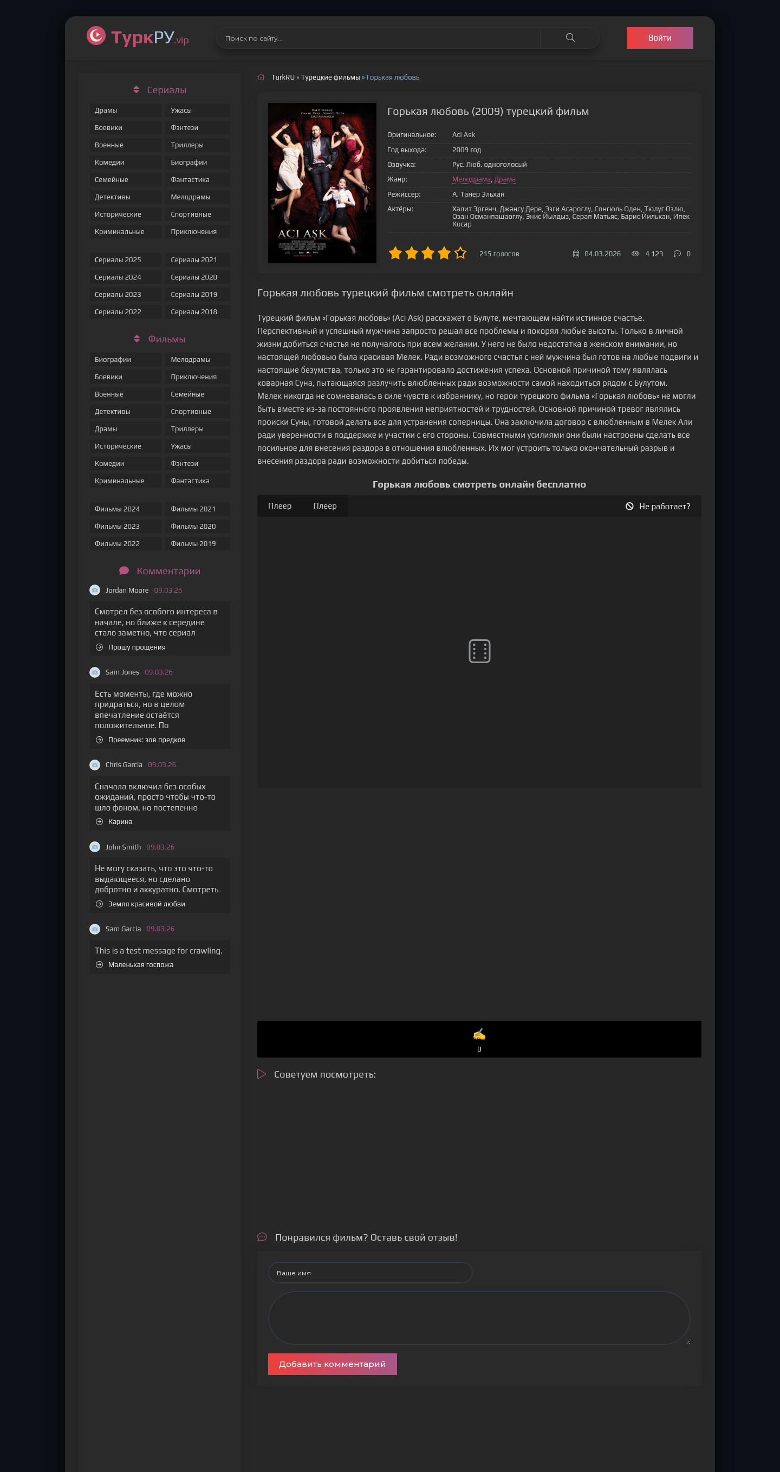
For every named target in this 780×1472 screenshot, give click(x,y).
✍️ (479, 1041)
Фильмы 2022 (117, 544)
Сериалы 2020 (194, 277)
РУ (150, 36)
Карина (114, 821)
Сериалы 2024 (118, 277)
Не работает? (658, 506)
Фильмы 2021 (193, 509)
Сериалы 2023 (118, 294)
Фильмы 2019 (193, 544)
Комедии (110, 162)
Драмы (106, 110)
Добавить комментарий (332, 1364)
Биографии (189, 162)
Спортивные (191, 214)
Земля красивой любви (140, 903)
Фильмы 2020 (193, 526)
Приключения (194, 232)
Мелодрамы (190, 197)
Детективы (113, 197)
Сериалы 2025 (118, 260)
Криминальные (120, 232)
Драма (505, 179)
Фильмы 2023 (117, 526)
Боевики (108, 128)
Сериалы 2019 (194, 294)
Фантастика (190, 180)
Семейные (111, 180)
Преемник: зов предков (141, 739)
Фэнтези (184, 128)
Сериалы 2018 (194, 312)
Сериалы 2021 (194, 260)
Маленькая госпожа (134, 964)
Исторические (118, 214)
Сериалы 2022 (118, 312)
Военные (109, 145)
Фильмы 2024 (117, 509)
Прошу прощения (131, 647)
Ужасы (181, 110)
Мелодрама (471, 179)
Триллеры (187, 145)
